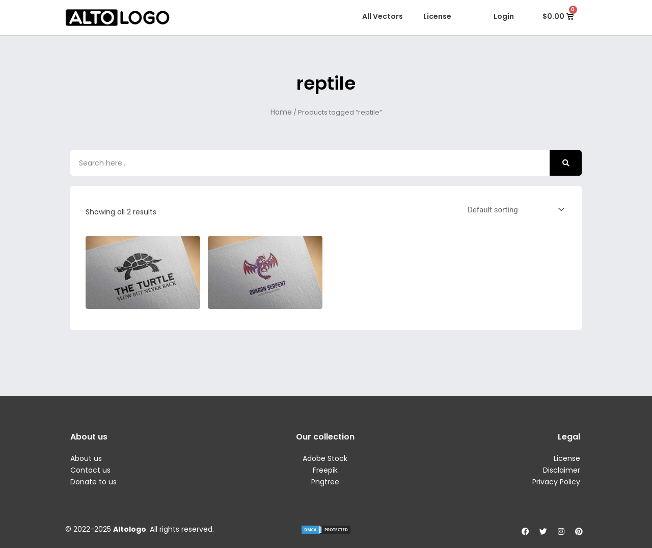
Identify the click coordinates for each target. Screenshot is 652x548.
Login (504, 16)
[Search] (566, 163)
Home (281, 112)
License (437, 16)
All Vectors (382, 16)
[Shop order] (513, 209)
